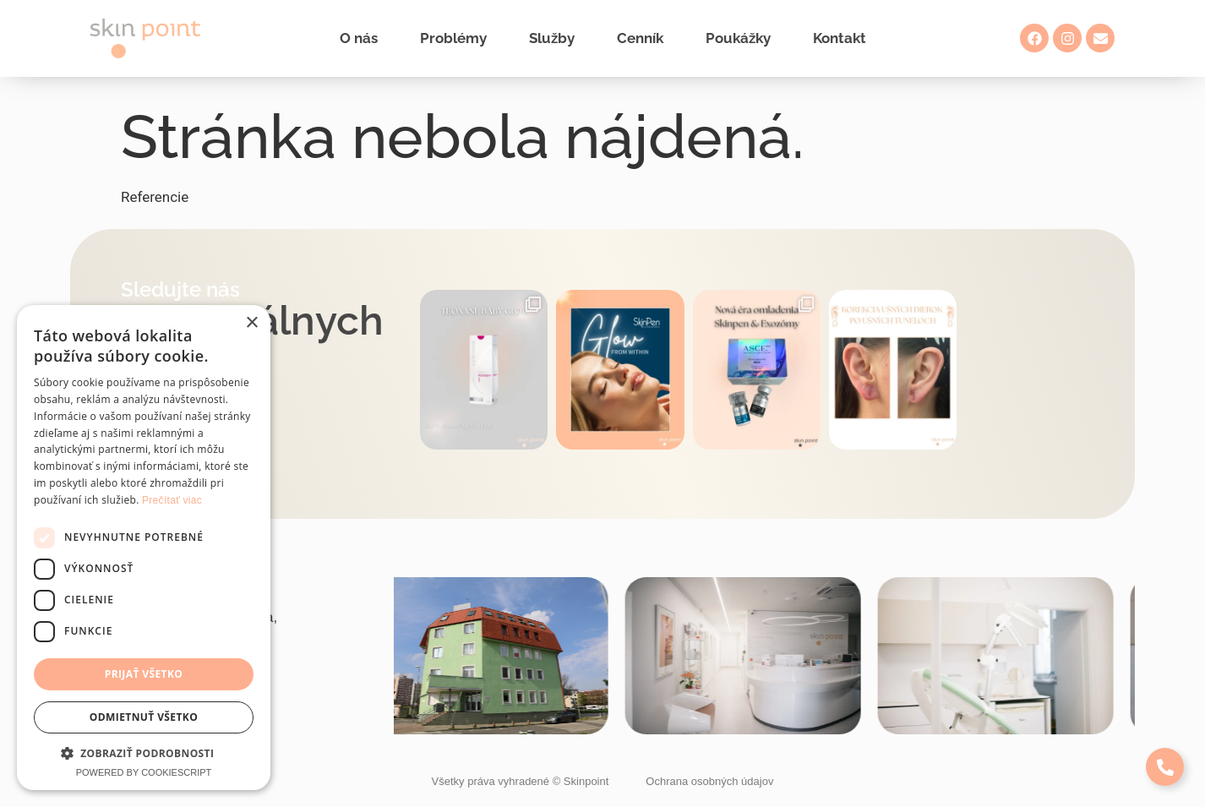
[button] (144, 752)
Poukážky (738, 38)
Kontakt (839, 38)
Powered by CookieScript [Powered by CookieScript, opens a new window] (144, 772)
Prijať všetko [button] (144, 674)
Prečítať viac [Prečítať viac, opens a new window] (172, 500)
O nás (359, 38)
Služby (552, 38)
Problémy (453, 38)
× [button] (251, 323)
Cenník (640, 38)
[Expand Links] (1165, 767)
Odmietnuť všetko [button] (144, 717)
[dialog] (143, 547)
